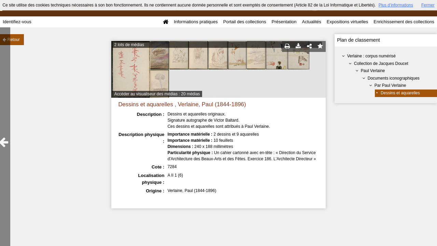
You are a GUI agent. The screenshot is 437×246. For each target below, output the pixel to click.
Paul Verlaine (373, 70)
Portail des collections (244, 21)
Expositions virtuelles (347, 21)
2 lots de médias (129, 44)
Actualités (311, 21)
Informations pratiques (196, 21)
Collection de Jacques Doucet (381, 63)
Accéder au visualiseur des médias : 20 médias (157, 94)
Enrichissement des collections (403, 21)
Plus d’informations (396, 5)
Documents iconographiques (394, 78)
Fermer (428, 5)
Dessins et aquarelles (400, 93)
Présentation (283, 21)
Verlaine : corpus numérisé (371, 56)
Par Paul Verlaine (390, 85)
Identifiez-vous (17, 21)
